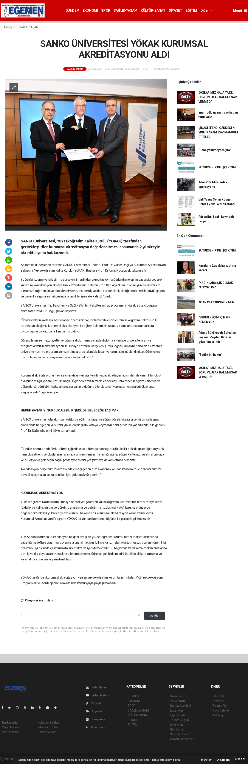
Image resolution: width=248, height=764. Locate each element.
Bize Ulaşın (96, 727)
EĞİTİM (191, 10)
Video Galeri (97, 695)
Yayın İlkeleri (10, 727)
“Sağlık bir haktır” (210, 354)
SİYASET (175, 10)
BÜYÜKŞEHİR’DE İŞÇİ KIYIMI (217, 167)
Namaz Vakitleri (180, 705)
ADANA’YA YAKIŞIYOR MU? (216, 302)
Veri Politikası (11, 732)
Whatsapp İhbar (48, 727)
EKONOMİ (90, 10)
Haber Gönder (47, 732)
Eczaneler (176, 710)
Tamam (223, 759)
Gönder (155, 615)
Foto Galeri (96, 687)
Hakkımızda (10, 722)
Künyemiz (95, 719)
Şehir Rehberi (179, 734)
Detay (206, 759)
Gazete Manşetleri (182, 739)
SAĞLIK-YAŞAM (125, 10)
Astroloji (217, 715)
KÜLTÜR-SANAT (153, 10)
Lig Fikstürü (177, 715)
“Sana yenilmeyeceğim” (214, 150)
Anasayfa (9, 27)
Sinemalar (177, 724)
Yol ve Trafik (178, 701)
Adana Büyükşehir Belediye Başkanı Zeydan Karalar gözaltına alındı (217, 337)
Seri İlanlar (177, 729)
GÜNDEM (72, 10)
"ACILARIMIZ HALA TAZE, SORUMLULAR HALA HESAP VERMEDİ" (217, 97)
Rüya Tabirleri (221, 710)
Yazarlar (94, 703)
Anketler (218, 701)
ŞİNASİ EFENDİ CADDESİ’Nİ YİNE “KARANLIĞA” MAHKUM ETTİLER (218, 132)
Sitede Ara (219, 696)
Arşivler (94, 711)
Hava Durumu (179, 696)
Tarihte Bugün (179, 720)
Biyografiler (220, 705)
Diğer (205, 10)
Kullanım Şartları (48, 722)
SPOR (105, 10)
